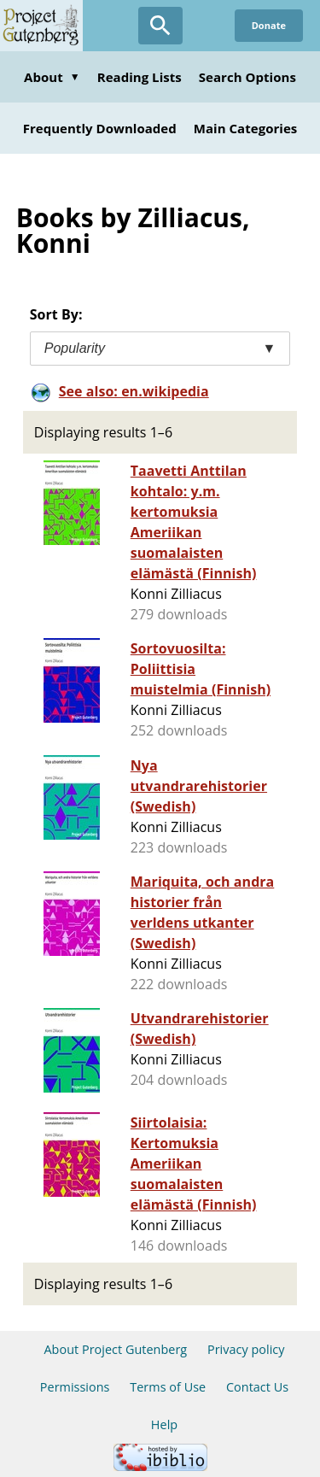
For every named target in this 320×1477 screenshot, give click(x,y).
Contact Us (257, 1387)
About (52, 77)
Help (164, 1424)
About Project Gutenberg (115, 1349)
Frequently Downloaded (100, 128)
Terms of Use (168, 1387)
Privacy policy (246, 1349)
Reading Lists (139, 76)
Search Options (247, 76)
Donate (269, 25)
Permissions (75, 1387)
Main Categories (246, 128)
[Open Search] (160, 25)
